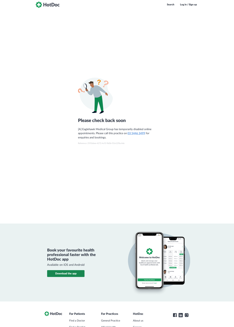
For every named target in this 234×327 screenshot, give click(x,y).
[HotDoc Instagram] (186, 315)
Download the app (66, 273)
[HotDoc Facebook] (175, 315)
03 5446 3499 (136, 133)
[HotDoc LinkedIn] (181, 315)
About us (138, 320)
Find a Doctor (77, 320)
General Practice (110, 320)
